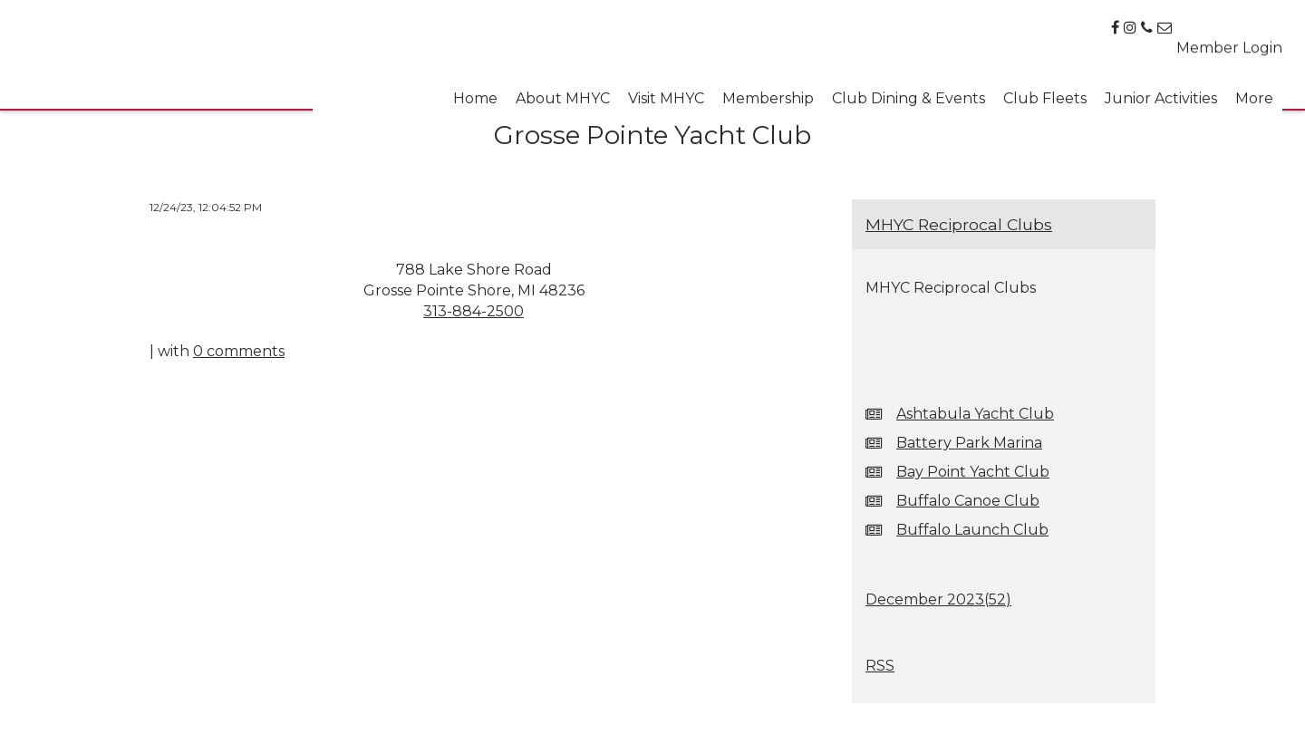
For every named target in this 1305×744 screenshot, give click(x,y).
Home (475, 90)
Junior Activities (1161, 90)
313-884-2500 (473, 311)
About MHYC (563, 90)
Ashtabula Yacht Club (975, 413)
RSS (879, 665)
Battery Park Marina (969, 442)
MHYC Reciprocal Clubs (958, 224)
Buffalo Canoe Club (967, 500)
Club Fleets (1045, 90)
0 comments (239, 351)
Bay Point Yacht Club (972, 471)
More (1254, 90)
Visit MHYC (666, 90)
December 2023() (938, 599)
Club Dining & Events (908, 90)
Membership (768, 90)
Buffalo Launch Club (972, 529)
